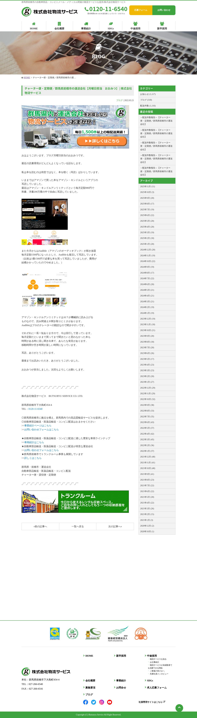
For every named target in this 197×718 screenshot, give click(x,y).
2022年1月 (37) (147, 451)
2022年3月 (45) (147, 439)
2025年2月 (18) (147, 238)
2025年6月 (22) (147, 215)
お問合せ (121, 687)
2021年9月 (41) (147, 474)
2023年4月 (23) (147, 365)
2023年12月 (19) (147, 319)
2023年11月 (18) (147, 324)
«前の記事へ (40, 526)
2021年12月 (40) (147, 457)
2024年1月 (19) (147, 313)
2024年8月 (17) (147, 273)
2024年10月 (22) (147, 261)
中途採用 (152, 655)
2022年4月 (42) (147, 434)
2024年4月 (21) (147, 296)
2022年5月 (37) (147, 428)
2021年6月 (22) (147, 491)
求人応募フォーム (157, 687)
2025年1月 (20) (147, 244)
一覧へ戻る (78, 526)
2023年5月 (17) (147, 359)
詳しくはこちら (33, 458)
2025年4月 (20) (147, 227)
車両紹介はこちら (34, 442)
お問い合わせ (163, 10)
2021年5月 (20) (147, 497)
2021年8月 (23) (147, 480)
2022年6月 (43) (147, 422)
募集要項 (90, 687)
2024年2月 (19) (147, 307)
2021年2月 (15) (147, 514)
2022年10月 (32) (147, 399)
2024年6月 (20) (147, 284)
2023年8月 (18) (147, 342)
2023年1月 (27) (147, 382)
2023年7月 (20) (147, 347)
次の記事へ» (115, 526)
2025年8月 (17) (147, 204)
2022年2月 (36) (147, 445)
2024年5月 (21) (147, 290)
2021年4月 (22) (147, 503)
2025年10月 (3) (147, 192)
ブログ (119, 100)
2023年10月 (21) (147, 330)
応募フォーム (140, 10)
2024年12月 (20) (147, 250)
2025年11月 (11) (147, 186)
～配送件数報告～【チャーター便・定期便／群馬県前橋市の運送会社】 (156, 121)
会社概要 (90, 680)
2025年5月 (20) (147, 221)
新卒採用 (121, 655)
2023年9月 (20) (147, 336)
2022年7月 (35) (147, 416)
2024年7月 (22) (147, 278)
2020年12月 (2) (147, 526)
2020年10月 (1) (147, 531)
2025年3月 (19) (147, 232)
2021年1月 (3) (146, 520)
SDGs (150, 680)
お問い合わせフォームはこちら (41, 429)
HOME (27, 77)
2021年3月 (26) (147, 508)
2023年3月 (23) (147, 370)
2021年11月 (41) (147, 462)
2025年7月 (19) (147, 209)
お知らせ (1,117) (148, 94)
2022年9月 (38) (147, 405)
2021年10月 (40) (147, 468)
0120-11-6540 (106, 8)
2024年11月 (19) (147, 255)
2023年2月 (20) (147, 376)
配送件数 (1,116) (148, 106)
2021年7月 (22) (147, 485)
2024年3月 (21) (147, 301)
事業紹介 (121, 680)
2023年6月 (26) (147, 353)
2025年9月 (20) (147, 198)
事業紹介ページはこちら (37, 425)
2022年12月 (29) (147, 388)
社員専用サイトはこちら (152, 702)
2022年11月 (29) (147, 393)
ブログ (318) (146, 100)
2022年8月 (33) (147, 411)
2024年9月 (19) (147, 267)
